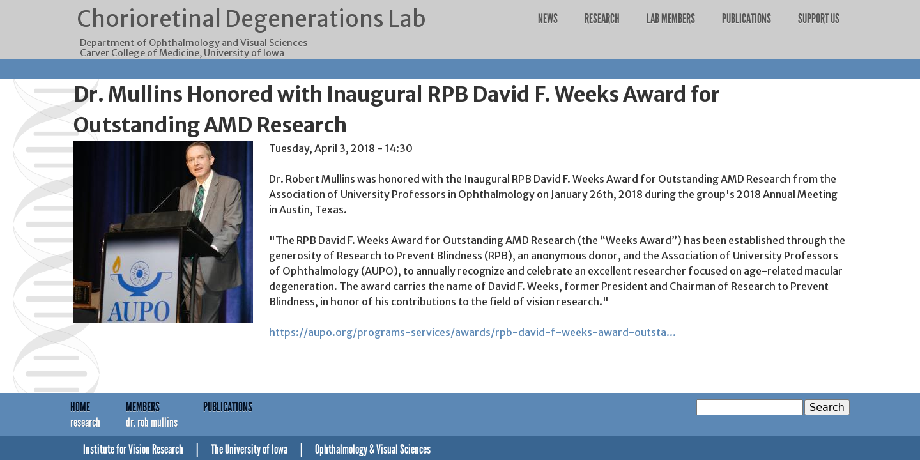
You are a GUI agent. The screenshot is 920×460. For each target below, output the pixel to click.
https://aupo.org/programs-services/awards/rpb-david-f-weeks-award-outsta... (472, 332)
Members (143, 407)
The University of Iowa (249, 449)
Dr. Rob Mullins (152, 422)
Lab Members (671, 18)
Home (80, 407)
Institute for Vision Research (133, 449)
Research (602, 18)
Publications (746, 18)
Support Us (818, 18)
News (548, 18)
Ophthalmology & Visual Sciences (373, 449)
